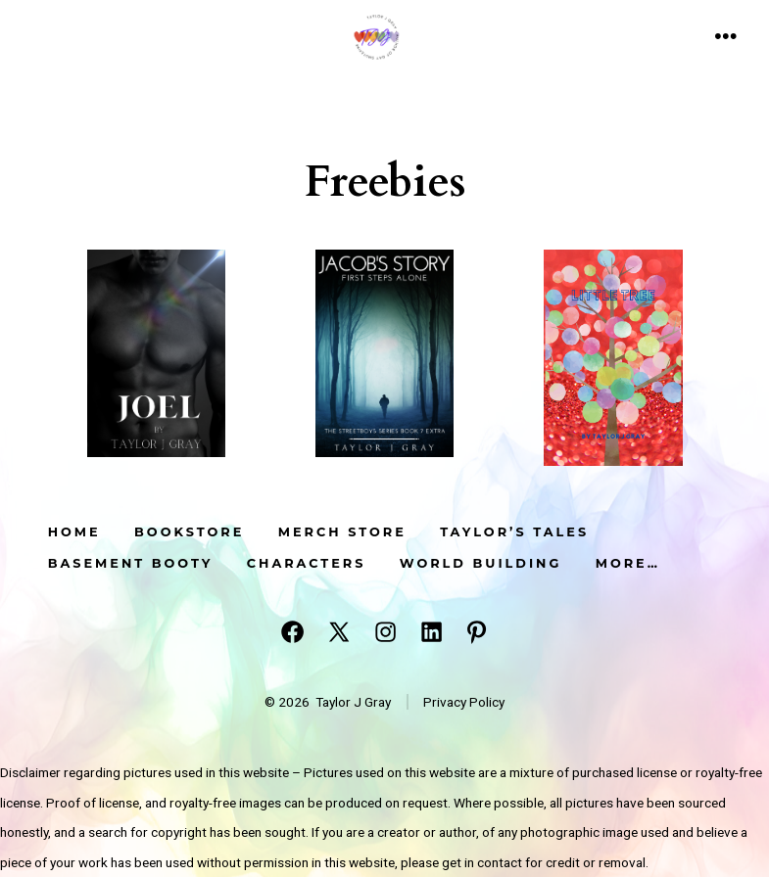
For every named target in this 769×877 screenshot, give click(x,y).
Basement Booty (131, 563)
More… (628, 563)
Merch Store (342, 532)
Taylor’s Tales (514, 532)
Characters (306, 563)
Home (74, 532)
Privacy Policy (464, 702)
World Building (481, 563)
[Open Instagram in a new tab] (385, 632)
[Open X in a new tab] (338, 632)
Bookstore (189, 532)
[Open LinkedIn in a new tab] (431, 632)
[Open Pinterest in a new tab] (477, 632)
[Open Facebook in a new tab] (292, 632)
